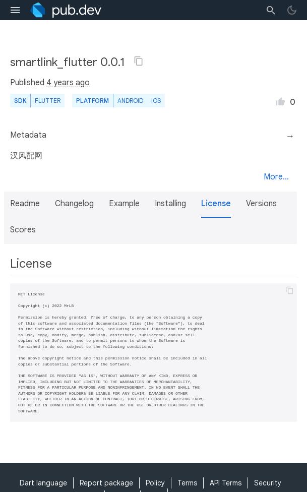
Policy (155, 482)
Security (267, 482)
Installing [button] (170, 204)
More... (276, 177)
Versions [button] (261, 204)
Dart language (43, 482)
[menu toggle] (15, 10)
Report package (106, 482)
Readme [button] (25, 204)
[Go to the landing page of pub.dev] (65, 10)
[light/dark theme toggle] (292, 10)
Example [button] (124, 204)
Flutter (47, 100)
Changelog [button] (74, 204)
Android (130, 100)
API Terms (225, 482)
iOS (156, 100)
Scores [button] (23, 230)
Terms (187, 482)
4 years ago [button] (68, 83)
